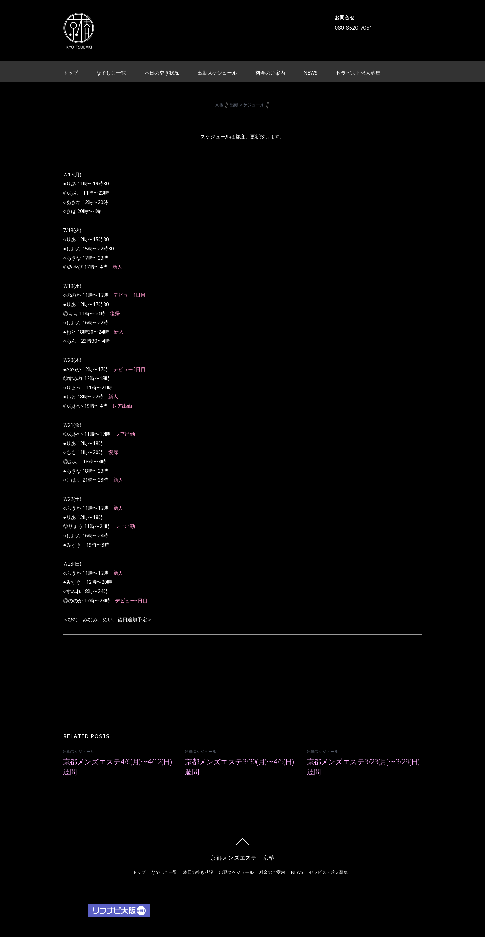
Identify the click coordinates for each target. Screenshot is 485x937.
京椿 (219, 105)
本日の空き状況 (161, 72)
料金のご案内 (270, 72)
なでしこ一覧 (111, 72)
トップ (70, 72)
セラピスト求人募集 (358, 72)
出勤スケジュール (217, 72)
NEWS (310, 72)
